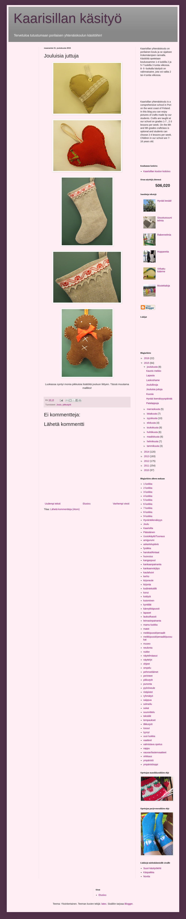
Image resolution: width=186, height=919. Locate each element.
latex (104, 903)
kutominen (148, 600)
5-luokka (147, 500)
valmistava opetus (152, 744)
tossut (146, 728)
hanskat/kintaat (151, 552)
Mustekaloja (163, 285)
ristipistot (148, 692)
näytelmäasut (150, 655)
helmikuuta (153, 441)
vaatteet (147, 740)
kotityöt (147, 596)
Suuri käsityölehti (152, 868)
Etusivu (86, 503)
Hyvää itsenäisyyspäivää (159, 398)
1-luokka (147, 484)
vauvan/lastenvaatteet (154, 752)
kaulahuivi (148, 572)
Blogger (129, 903)
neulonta (148, 647)
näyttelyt (147, 659)
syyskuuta (152, 418)
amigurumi (148, 540)
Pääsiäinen (149, 532)
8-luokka (147, 512)
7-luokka (147, 508)
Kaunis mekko (153, 371)
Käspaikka (148, 872)
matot (146, 628)
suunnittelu (149, 712)
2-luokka (147, 488)
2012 (147, 461)
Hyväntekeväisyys (152, 520)
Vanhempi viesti (121, 503)
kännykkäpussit (151, 608)
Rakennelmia (164, 234)
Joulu (58, 405)
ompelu (147, 668)
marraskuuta (154, 409)
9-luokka (147, 516)
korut (146, 592)
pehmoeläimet (150, 672)
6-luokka (147, 504)
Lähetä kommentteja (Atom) (65, 509)
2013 (147, 456)
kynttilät (147, 604)
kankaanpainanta (152, 564)
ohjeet (146, 663)
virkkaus (147, 756)
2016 (147, 358)
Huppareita (163, 251)
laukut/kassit (149, 616)
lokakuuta (152, 413)
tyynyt (146, 732)
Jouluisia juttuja (154, 389)
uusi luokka (149, 736)
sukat (146, 708)
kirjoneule (148, 580)
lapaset (147, 612)
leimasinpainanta (152, 620)
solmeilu (147, 704)
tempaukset (149, 720)
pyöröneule (149, 688)
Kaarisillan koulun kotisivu (156, 171)
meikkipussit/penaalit (154, 632)
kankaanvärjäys (151, 568)
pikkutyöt (67, 405)
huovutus (148, 556)
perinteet (148, 675)
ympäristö (148, 760)
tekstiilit (147, 716)
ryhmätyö (148, 696)
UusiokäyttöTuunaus (154, 536)
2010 (147, 470)
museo (146, 643)
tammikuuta (153, 446)
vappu (146, 748)
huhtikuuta (152, 432)
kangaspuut (149, 560)
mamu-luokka (150, 624)
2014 (147, 451)
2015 (147, 363)
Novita (146, 876)
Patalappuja (152, 403)
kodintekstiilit (150, 588)
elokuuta (151, 422)
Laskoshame (153, 380)
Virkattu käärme (161, 270)
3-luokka (147, 492)
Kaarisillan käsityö (68, 18)
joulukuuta (152, 366)
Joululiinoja (152, 384)
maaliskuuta (153, 436)
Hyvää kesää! (164, 200)
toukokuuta (153, 427)
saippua (147, 700)
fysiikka (147, 548)
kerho (146, 576)
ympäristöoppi (150, 764)
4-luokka (147, 496)
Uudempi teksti (53, 503)
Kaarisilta (148, 528)
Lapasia (150, 375)
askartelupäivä (151, 544)
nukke (146, 651)
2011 (147, 465)
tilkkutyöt (148, 724)
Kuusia (150, 394)
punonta (147, 684)
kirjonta (147, 584)
